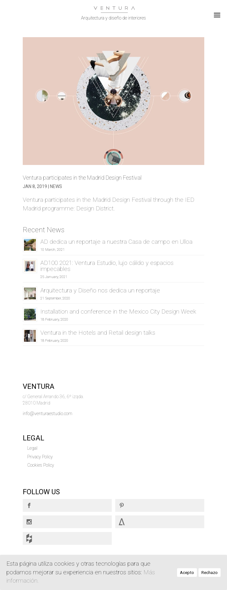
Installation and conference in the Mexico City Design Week (118, 311)
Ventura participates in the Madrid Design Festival (82, 177)
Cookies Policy (40, 465)
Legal (32, 448)
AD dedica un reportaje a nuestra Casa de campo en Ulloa (116, 241)
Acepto (187, 572)
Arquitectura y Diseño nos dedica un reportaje (100, 290)
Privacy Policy (40, 456)
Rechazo (209, 572)
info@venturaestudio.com (47, 413)
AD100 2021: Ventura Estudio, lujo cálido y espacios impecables (107, 266)
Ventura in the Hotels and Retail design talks (97, 332)
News (56, 186)
